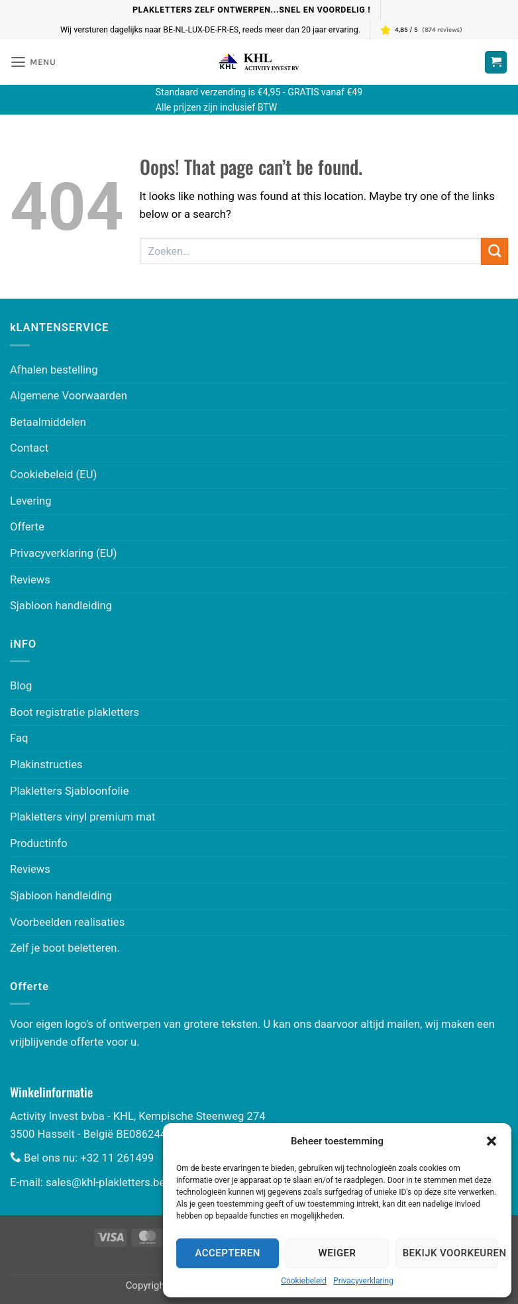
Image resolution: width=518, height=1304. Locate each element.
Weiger (337, 1253)
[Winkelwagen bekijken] (496, 62)
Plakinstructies (46, 764)
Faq (19, 738)
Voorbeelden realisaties (67, 922)
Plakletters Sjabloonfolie (69, 791)
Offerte (27, 527)
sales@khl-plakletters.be (105, 1182)
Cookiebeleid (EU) (53, 474)
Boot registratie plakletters (74, 712)
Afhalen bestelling (54, 370)
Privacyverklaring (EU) (63, 553)
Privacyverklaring (363, 1280)
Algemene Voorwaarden (68, 395)
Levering (31, 501)
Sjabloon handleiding (61, 605)
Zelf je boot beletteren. (65, 948)
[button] (491, 1141)
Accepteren (227, 1253)
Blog (21, 685)
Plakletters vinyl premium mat (82, 817)
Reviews (30, 580)
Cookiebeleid (304, 1280)
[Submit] (494, 251)
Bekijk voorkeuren (450, 1253)
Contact (29, 448)
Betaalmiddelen (48, 422)
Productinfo (39, 843)
